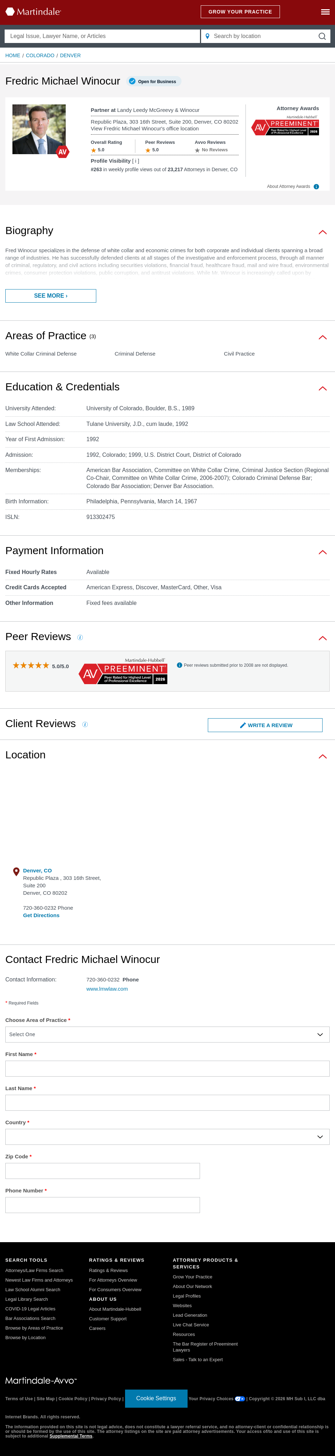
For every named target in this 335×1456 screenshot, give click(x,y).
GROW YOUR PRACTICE (240, 12)
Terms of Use (19, 1398)
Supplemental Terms (70, 1436)
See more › (50, 296)
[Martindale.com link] (41, 1379)
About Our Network (192, 1286)
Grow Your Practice (192, 1276)
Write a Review (266, 725)
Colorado (40, 55)
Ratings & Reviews (108, 1270)
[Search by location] (265, 36)
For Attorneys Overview (113, 1280)
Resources (184, 1334)
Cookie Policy (73, 1398)
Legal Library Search (26, 1299)
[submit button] (322, 36)
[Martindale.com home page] (33, 11)
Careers (97, 1328)
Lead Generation (190, 1315)
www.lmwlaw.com (107, 989)
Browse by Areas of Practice (34, 1328)
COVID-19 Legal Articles (30, 1308)
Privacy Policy (106, 1398)
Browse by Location (25, 1337)
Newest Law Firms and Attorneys (39, 1280)
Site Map (46, 1398)
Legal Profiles (187, 1296)
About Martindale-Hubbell (115, 1309)
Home (12, 55)
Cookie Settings (156, 1398)
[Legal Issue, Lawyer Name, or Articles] (102, 36)
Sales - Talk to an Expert (198, 1359)
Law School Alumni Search (32, 1289)
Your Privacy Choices (217, 1398)
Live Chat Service (191, 1324)
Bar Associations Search (30, 1318)
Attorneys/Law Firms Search (34, 1270)
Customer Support (108, 1318)
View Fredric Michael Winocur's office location (145, 128)
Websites (182, 1305)
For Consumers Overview (115, 1289)
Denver (70, 55)
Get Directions (41, 915)
